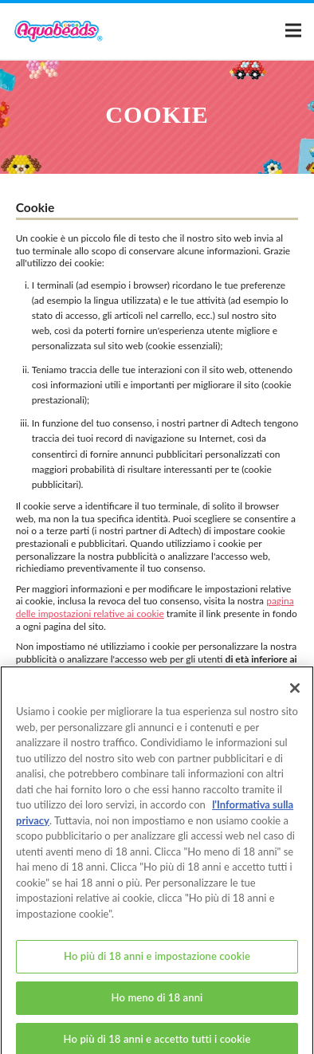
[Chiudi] (294, 695)
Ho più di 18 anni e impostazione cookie (157, 963)
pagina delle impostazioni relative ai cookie (155, 607)
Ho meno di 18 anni (157, 1004)
